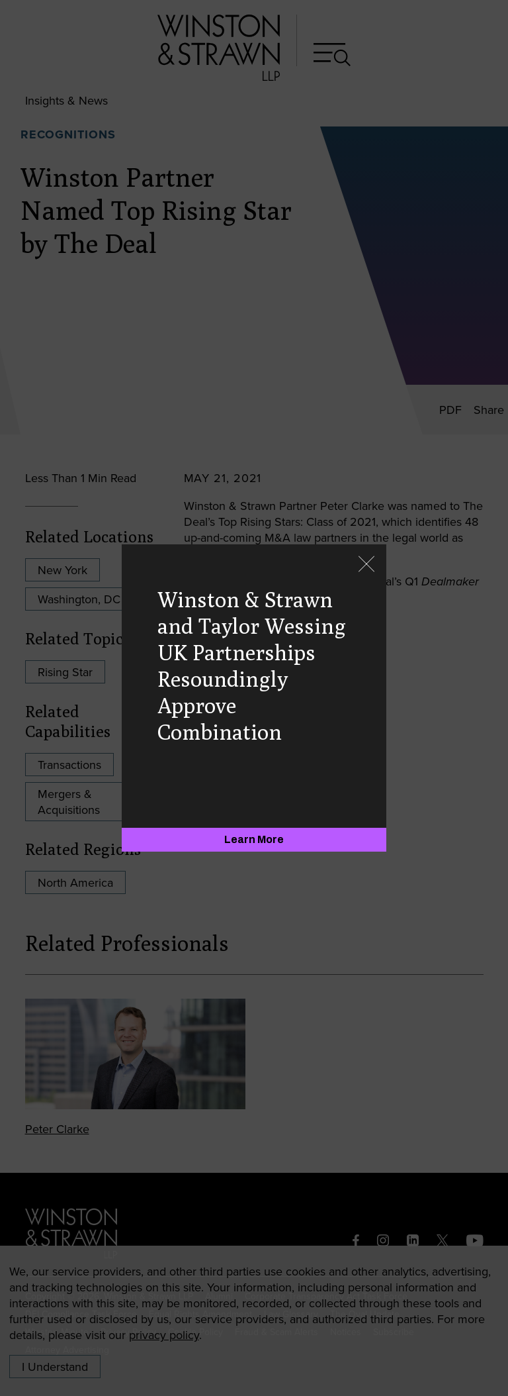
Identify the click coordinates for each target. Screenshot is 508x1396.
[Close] (366, 565)
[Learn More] (254, 840)
